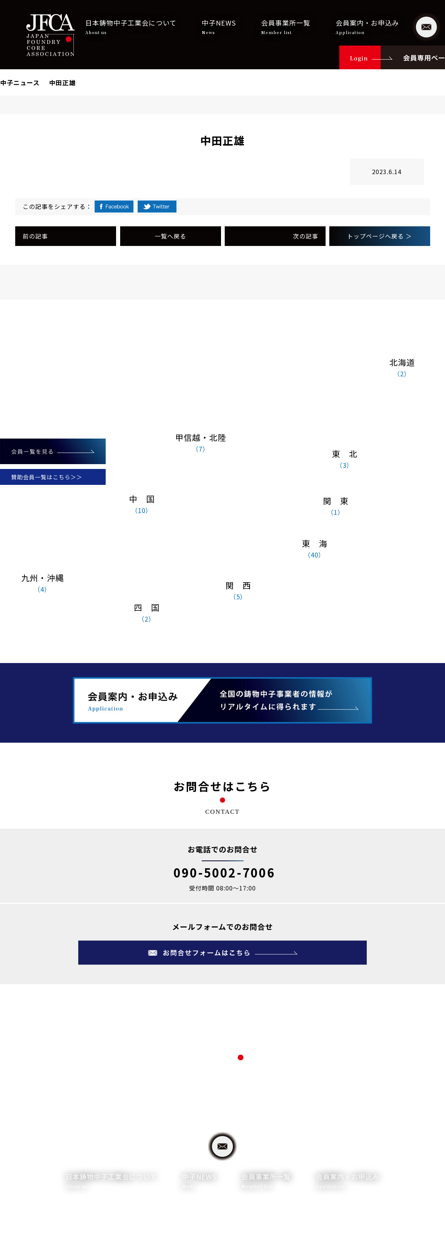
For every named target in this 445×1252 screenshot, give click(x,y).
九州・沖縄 (42, 583)
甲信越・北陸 (200, 443)
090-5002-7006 (224, 872)
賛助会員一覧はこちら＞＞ (46, 477)
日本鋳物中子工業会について (131, 27)
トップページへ (379, 236)
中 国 (141, 504)
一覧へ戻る (170, 236)
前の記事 (35, 236)
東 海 (314, 549)
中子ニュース (20, 82)
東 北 (344, 459)
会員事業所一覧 (285, 27)
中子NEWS (219, 27)
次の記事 (305, 236)
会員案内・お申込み (367, 27)
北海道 (402, 368)
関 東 (335, 506)
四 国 (146, 613)
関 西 (238, 591)
